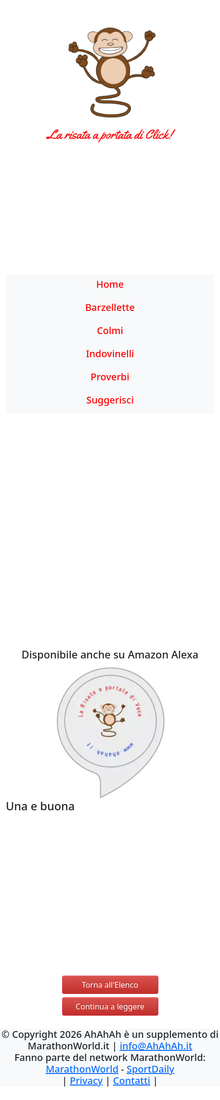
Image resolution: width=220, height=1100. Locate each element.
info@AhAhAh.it (156, 1045)
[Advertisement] (110, 214)
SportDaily (150, 1068)
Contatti (131, 1080)
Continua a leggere (110, 1006)
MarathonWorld (82, 1068)
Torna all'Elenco (110, 984)
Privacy (86, 1080)
